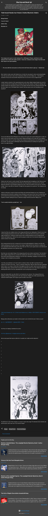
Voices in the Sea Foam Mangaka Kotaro (12, 460)
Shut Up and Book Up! (24, 2)
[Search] (46, 3)
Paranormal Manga (21, 429)
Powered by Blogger (24, 510)
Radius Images (27, 513)
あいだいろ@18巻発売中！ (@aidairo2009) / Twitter (12, 322)
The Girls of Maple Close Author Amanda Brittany (14, 493)
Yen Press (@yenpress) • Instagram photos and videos (13, 333)
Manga (5, 429)
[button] (46, 13)
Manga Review (12, 429)
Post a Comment (6, 433)
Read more (44, 456)
